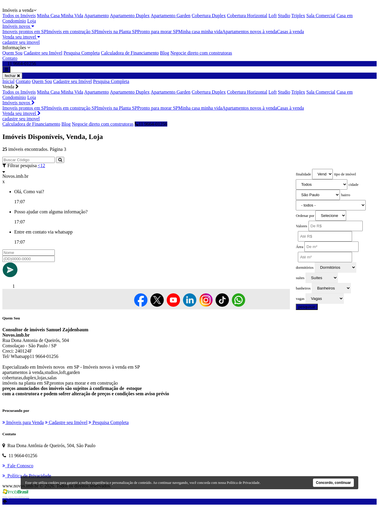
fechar (12, 75)
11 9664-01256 (151, 124)
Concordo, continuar (333, 483)
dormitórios (305, 268)
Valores (301, 226)
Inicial (8, 81)
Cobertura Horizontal (247, 15)
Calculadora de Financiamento (130, 52)
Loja (31, 20)
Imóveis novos (18, 26)
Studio (284, 15)
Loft (273, 15)
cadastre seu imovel (21, 42)
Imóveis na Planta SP (117, 31)
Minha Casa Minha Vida (60, 15)
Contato (9, 58)
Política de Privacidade (243, 483)
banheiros (303, 288)
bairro (345, 195)
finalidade (303, 174)
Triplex (298, 15)
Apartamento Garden (171, 15)
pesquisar (306, 307)
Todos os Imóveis (19, 15)
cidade (353, 185)
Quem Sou (12, 52)
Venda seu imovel (21, 36)
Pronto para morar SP (157, 31)
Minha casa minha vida (200, 31)
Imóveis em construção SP (71, 31)
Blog (164, 52)
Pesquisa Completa (82, 52)
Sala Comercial (320, 15)
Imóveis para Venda (23, 422)
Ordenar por (305, 216)
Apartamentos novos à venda (249, 31)
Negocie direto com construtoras (201, 52)
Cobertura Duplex (209, 15)
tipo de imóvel (345, 174)
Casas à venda (290, 31)
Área (299, 247)
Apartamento (96, 15)
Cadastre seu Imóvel (43, 52)
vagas (300, 299)
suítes (300, 278)
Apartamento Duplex (130, 15)
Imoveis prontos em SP (24, 31)
